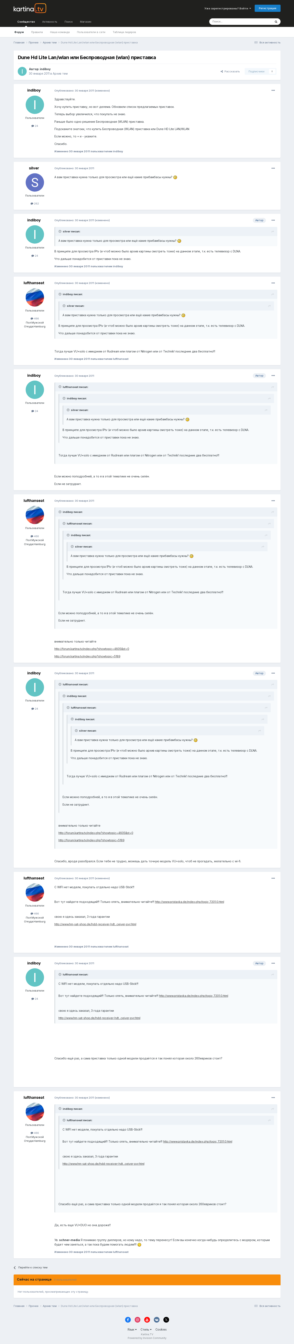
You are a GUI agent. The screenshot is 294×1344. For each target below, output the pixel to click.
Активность (49, 21)
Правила (37, 32)
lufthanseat (34, 283)
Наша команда (60, 32)
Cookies (161, 1329)
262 (35, 203)
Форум (19, 32)
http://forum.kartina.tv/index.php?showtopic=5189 (87, 656)
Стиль (146, 1329)
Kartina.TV (147, 1334)
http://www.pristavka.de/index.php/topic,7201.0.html (189, 901)
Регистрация (267, 8)
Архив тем (60, 73)
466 (35, 318)
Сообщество (26, 23)
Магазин (85, 21)
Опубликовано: (74, 90)
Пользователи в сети (91, 32)
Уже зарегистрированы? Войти (227, 8)
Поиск (69, 21)
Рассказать (230, 71)
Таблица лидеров (124, 32)
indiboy (45, 69)
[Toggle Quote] (60, 231)
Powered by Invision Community (147, 1338)
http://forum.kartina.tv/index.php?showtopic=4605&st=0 (91, 648)
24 (34, 125)
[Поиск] (229, 21)
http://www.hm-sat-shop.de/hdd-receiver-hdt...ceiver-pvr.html (95, 924)
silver (34, 168)
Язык (132, 1329)
